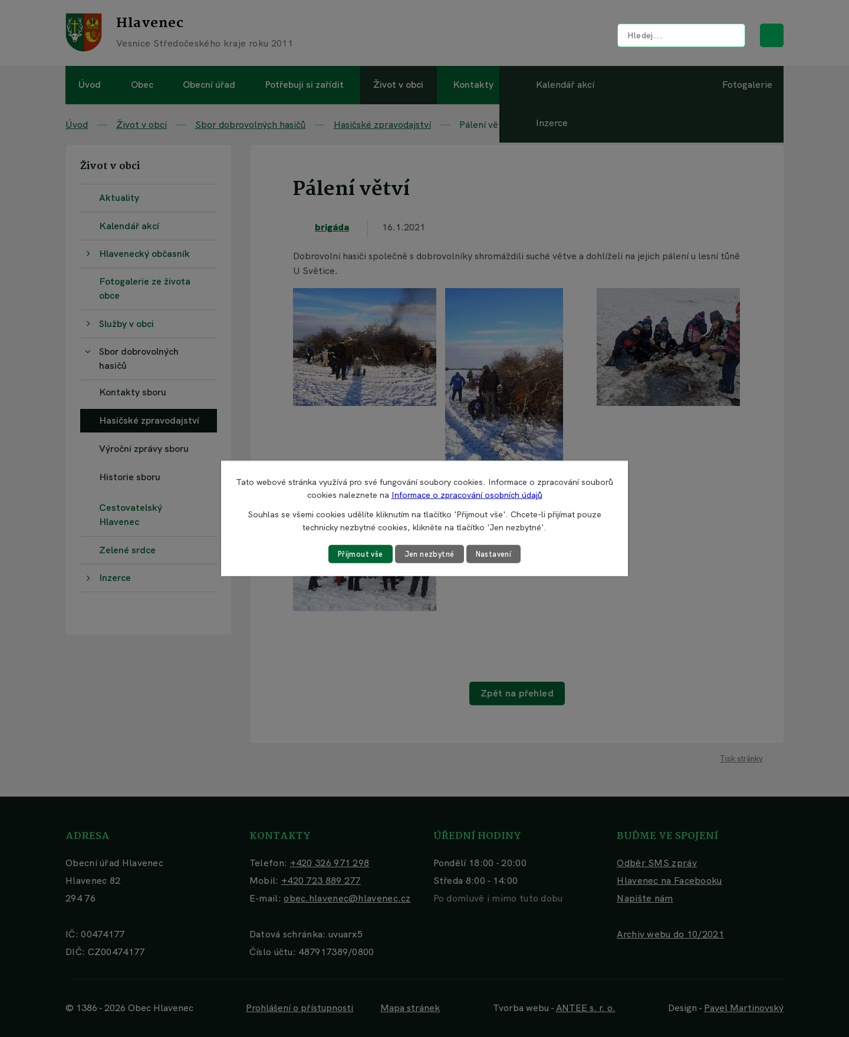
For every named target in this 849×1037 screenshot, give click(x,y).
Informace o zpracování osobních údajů (466, 494)
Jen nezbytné (429, 554)
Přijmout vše (355, 554)
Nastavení (498, 554)
